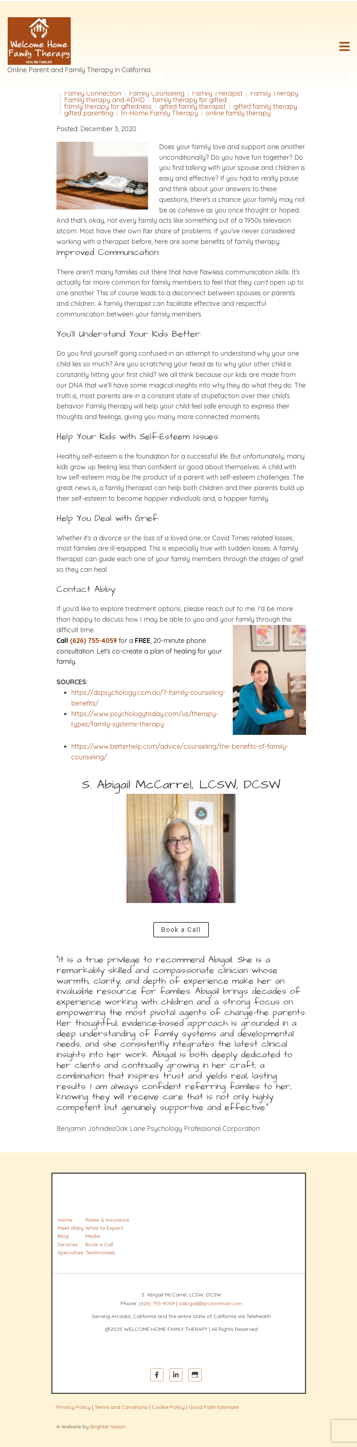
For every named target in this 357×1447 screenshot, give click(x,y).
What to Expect (104, 1228)
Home (65, 1220)
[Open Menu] (344, 46)
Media (92, 1236)
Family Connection (92, 93)
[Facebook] (156, 1374)
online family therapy (238, 113)
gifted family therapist (192, 106)
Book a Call (181, 929)
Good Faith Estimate (214, 1407)
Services (68, 1244)
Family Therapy (274, 93)
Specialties (71, 1252)
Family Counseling (156, 93)
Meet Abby (71, 1228)
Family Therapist (217, 93)
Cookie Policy (168, 1407)
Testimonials (100, 1252)
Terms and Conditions (121, 1407)
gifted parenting (88, 113)
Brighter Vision (107, 1426)
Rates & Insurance (107, 1220)
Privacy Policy (73, 1407)
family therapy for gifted (189, 100)
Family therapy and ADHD (104, 100)
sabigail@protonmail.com (210, 1303)
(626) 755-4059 (157, 1303)
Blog (63, 1236)
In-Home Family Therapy (159, 113)
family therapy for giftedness (108, 106)
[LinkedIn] (176, 1374)
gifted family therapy (265, 106)
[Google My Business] (195, 1374)
